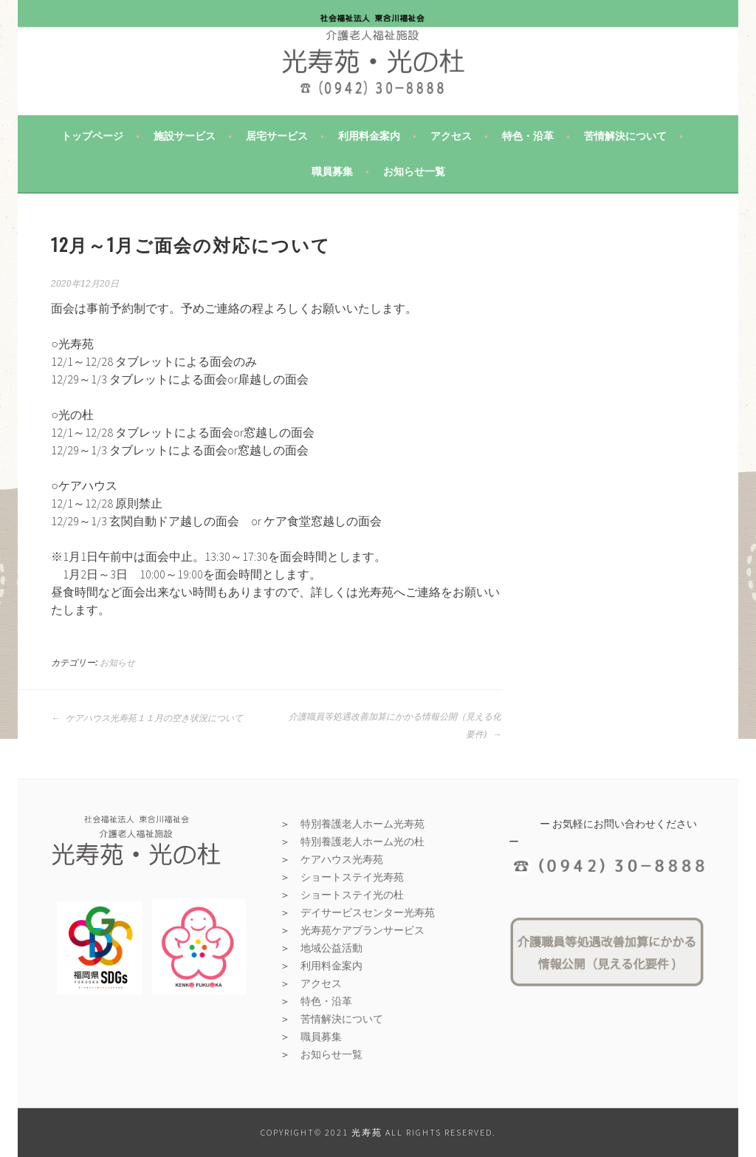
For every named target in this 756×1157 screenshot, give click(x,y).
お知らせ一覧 (414, 171)
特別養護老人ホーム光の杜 (362, 841)
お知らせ (117, 663)
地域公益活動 (331, 948)
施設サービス (185, 136)
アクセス (451, 136)
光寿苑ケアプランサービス (362, 930)
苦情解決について (625, 136)
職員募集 (332, 171)
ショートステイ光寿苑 (352, 877)
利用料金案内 (369, 136)
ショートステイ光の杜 (352, 894)
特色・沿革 (528, 136)
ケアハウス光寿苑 (341, 859)
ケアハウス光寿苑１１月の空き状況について (147, 718)
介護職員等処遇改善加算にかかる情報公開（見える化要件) (395, 725)
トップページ (92, 136)
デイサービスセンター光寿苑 (367, 912)
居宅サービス (277, 136)
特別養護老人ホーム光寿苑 (362, 823)
